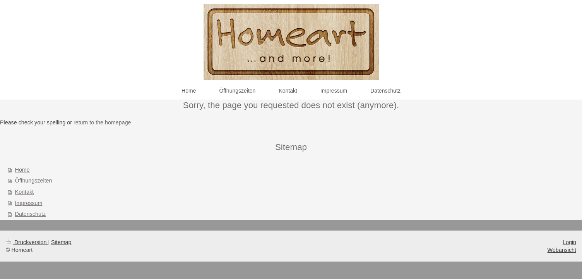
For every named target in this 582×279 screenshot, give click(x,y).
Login (569, 242)
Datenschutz (30, 214)
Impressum (29, 203)
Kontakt (24, 192)
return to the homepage (102, 122)
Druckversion (27, 242)
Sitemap (61, 242)
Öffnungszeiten (33, 180)
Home (22, 170)
